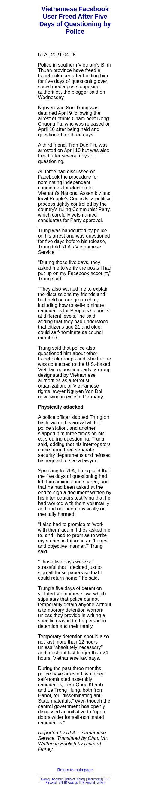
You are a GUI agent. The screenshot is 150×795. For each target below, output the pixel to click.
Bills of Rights (75, 779)
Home (45, 779)
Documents (94, 779)
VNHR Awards (68, 782)
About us (57, 779)
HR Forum (87, 782)
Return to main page (75, 770)
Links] (100, 782)
